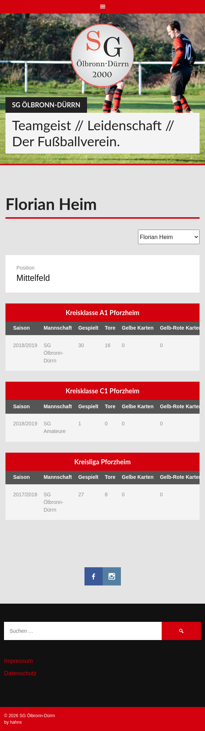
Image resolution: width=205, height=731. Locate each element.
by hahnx (13, 722)
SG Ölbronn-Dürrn (46, 105)
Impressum (18, 661)
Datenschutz (20, 673)
